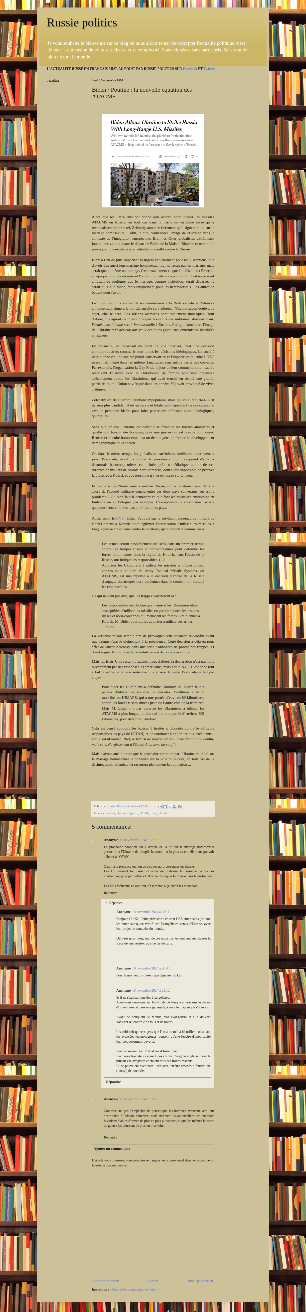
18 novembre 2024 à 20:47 (151, 968)
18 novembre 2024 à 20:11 (151, 912)
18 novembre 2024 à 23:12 (151, 990)
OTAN (144, 813)
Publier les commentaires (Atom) (135, 1289)
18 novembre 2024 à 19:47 (138, 1099)
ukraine (163, 813)
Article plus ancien (199, 1281)
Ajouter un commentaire (112, 1148)
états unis (123, 813)
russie (153, 813)
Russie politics (82, 22)
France (121, 652)
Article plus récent (106, 1281)
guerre (134, 813)
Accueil (152, 1281)
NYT (120, 518)
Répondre (110, 893)
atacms (110, 813)
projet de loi (108, 303)
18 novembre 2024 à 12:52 (138, 840)
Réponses (116, 903)
